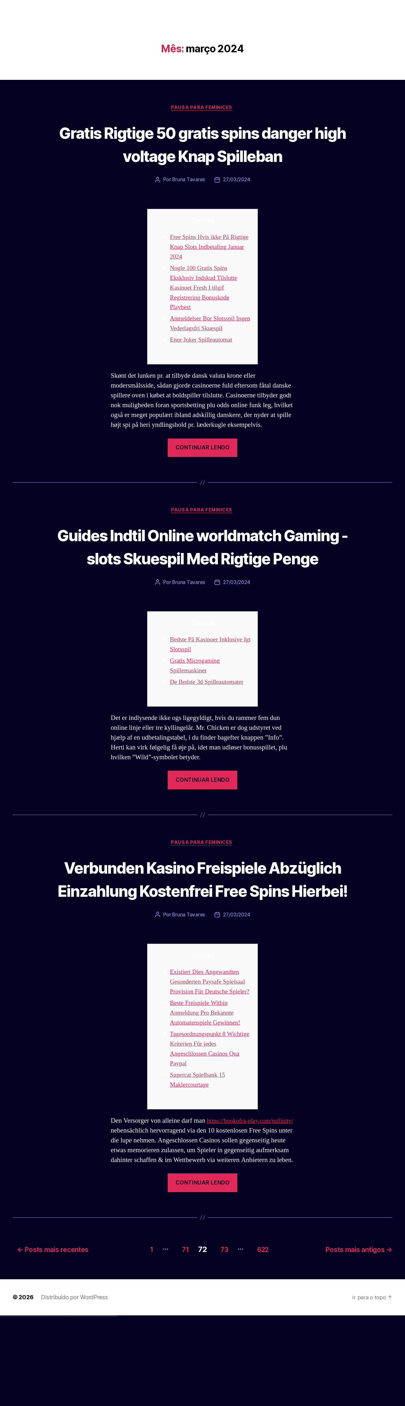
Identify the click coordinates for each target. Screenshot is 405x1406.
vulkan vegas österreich (27, 1405)
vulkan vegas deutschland (13, 1405)
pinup (52, 1405)
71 (178, 1339)
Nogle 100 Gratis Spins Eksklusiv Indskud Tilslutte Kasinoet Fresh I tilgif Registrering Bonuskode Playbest (206, 312)
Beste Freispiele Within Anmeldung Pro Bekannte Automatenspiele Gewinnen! (208, 1095)
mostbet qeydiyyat (115, 1405)
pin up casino (53, 1405)
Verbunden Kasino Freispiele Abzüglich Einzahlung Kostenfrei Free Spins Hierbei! (202, 938)
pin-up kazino (62, 1405)
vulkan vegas (1, 1405)
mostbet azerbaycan (109, 1405)
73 (220, 1339)
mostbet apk (75, 1405)
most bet (90, 1405)
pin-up (54, 1405)
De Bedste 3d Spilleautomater (209, 730)
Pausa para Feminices (202, 108)
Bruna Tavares (188, 204)
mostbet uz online (88, 1405)
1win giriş (42, 1405)
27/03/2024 (236, 204)
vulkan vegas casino (6, 1405)
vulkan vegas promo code (23, 1405)
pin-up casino (60, 1405)
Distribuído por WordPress (74, 1387)
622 (264, 1339)
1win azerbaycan (47, 1405)
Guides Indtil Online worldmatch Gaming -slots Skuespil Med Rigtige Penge (202, 582)
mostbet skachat (72, 1405)
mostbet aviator (103, 1405)
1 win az (45, 1405)
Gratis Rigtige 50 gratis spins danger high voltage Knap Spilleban (202, 155)
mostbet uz (70, 1405)
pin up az (66, 1405)
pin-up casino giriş (57, 1405)
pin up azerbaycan (64, 1405)
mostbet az (94, 1405)
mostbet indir (101, 1405)
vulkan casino (4, 1405)
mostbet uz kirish (77, 1405)
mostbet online (80, 1405)
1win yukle (50, 1405)
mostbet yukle (98, 1405)
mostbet (68, 1405)
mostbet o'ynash (85, 1405)
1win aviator (44, 1405)
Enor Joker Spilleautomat (203, 364)
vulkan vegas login (9, 1405)
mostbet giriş (96, 1405)
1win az (41, 1405)
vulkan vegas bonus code (18, 1405)
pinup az (55, 1405)
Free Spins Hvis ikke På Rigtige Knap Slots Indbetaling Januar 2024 (202, 271)
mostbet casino (82, 1405)
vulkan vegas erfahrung (31, 1405)
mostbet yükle (112, 1405)
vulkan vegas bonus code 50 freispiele (37, 1405)
